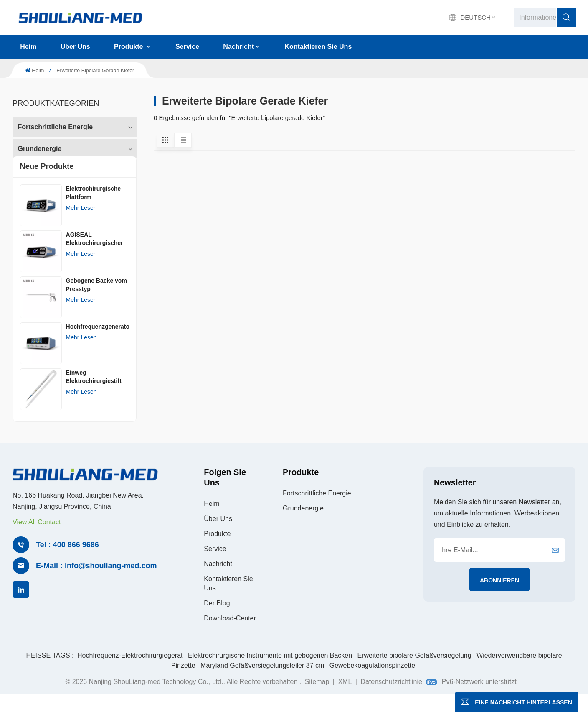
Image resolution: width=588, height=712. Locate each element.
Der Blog (217, 620)
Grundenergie (39, 146)
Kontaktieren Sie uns (318, 46)
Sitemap (318, 698)
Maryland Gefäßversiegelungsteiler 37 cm (262, 682)
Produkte (129, 46)
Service (187, 46)
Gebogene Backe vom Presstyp (96, 302)
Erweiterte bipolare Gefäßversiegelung (414, 672)
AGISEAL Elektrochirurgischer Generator (94, 257)
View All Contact (37, 539)
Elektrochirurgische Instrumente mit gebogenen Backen (270, 672)
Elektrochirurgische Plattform (93, 210)
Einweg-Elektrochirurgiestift (94, 394)
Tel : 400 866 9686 (67, 562)
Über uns (75, 46)
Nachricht (238, 46)
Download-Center (230, 635)
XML (345, 698)
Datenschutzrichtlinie (391, 698)
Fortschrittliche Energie (55, 124)
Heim (28, 46)
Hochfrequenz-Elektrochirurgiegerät (130, 672)
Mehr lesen (81, 225)
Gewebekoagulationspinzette (372, 682)
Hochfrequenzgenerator (97, 344)
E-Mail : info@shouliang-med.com (96, 583)
